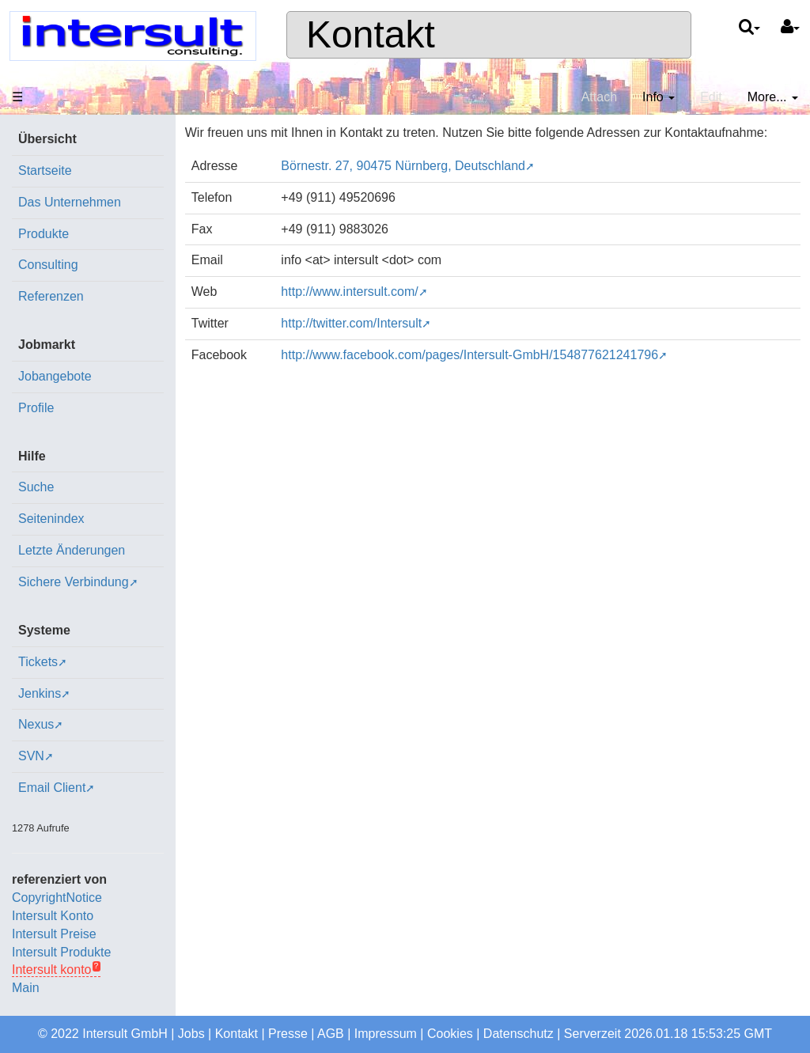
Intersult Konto (52, 915)
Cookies (450, 1033)
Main (26, 987)
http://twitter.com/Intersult (351, 323)
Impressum (385, 1033)
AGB (330, 1033)
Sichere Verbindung (73, 582)
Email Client (51, 787)
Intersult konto (52, 969)
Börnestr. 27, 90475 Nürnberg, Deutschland (403, 165)
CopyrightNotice (57, 897)
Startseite (45, 170)
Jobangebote (55, 376)
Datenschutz (518, 1033)
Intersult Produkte (61, 952)
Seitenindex (51, 518)
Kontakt (370, 34)
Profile (36, 408)
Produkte (43, 234)
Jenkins (39, 693)
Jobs (191, 1033)
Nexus (36, 724)
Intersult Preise (54, 934)
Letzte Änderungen (71, 550)
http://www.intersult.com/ (349, 291)
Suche (36, 487)
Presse (288, 1033)
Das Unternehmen (69, 202)
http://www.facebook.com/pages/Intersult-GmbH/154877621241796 (469, 355)
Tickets (38, 662)
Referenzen (51, 296)
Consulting (48, 264)
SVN (31, 756)
